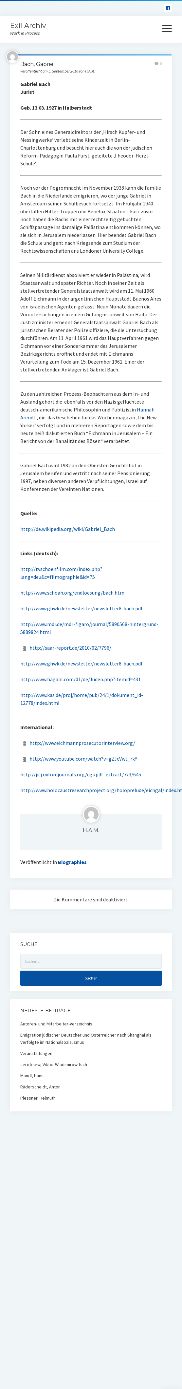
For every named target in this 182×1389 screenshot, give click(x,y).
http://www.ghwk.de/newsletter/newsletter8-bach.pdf (81, 608)
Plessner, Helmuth (38, 1098)
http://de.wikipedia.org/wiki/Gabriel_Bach (67, 529)
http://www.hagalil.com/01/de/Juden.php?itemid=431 (80, 679)
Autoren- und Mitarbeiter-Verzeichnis (56, 1024)
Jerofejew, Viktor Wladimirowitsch (53, 1064)
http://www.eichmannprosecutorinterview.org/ (82, 743)
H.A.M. (91, 830)
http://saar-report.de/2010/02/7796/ (70, 647)
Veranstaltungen (36, 1053)
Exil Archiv (28, 25)
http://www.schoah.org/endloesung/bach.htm (72, 592)
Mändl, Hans (32, 1076)
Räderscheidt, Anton (40, 1087)
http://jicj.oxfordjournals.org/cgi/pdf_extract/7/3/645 (80, 774)
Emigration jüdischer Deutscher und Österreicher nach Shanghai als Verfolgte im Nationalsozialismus (86, 1038)
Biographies (72, 862)
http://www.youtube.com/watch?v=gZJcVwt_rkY (83, 758)
